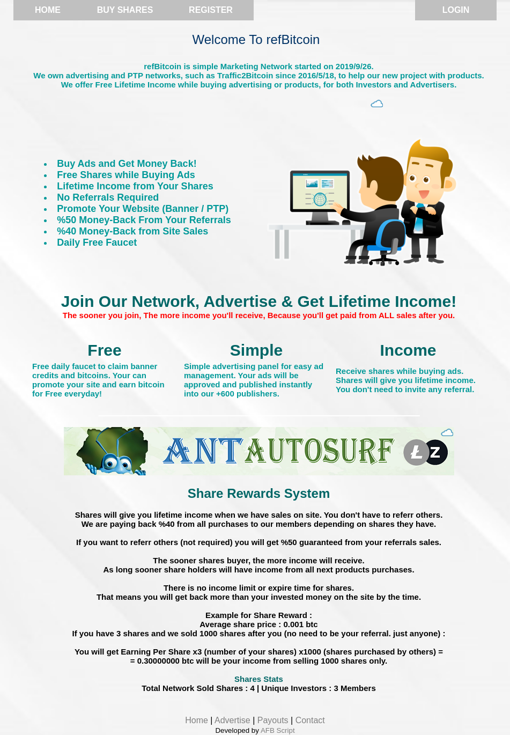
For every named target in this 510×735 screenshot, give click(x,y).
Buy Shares (125, 9)
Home (48, 9)
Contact (310, 720)
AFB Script (278, 730)
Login (456, 9)
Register (211, 9)
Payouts (273, 720)
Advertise (232, 720)
